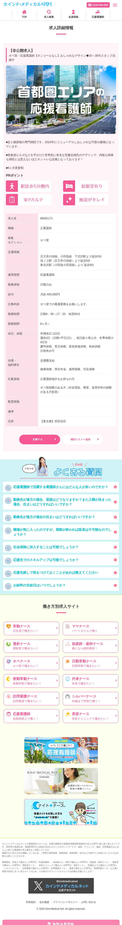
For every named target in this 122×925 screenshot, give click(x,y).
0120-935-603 (100, 5)
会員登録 (73, 17)
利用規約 (31, 902)
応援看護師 (98, 17)
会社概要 (44, 902)
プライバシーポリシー (65, 902)
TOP (24, 17)
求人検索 (49, 17)
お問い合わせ (88, 902)
